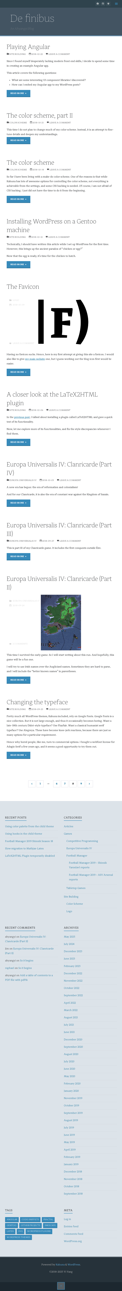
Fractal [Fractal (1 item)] (48, 1219)
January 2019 (71, 1164)
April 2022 (70, 1003)
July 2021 (69, 1025)
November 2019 (73, 1098)
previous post (22, 417)
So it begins (26, 960)
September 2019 (73, 1113)
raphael (9, 968)
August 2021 (71, 1017)
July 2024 (69, 944)
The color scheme (30, 163)
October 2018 (71, 1186)
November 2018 (73, 1179)
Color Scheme (18, 123)
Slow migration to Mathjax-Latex (24, 848)
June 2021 (69, 1032)
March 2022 (71, 1010)
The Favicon (23, 287)
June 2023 (69, 959)
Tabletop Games (75, 888)
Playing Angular (28, 47)
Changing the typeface (37, 703)
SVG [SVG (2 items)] (20, 1231)
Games (68, 834)
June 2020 (69, 1069)
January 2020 (71, 1091)
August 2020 (71, 1054)
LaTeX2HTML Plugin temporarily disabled (30, 856)
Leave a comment (59, 54)
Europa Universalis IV (23, 480)
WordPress (74, 1265)
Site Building (17, 54)
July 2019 (69, 1128)
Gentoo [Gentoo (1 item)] (11, 1225)
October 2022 (71, 988)
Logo (16, 300)
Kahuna (60, 1265)
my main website (35, 359)
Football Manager (76, 856)
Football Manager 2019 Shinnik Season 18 (29, 841)
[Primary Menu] (116, 4)
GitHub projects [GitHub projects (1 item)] (30, 1225)
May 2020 (69, 1076)
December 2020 (73, 1039)
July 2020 (69, 1061)
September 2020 (73, 1047)
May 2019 (69, 1142)
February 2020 (72, 1083)
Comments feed (73, 1234)
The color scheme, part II (40, 116)
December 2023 (73, 951)
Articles (68, 826)
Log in (67, 1219)
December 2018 (73, 1172)
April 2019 (70, 1150)
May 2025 (69, 937)
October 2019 (71, 1105)
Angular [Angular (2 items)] (12, 1219)
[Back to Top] (61, 1286)
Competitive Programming (82, 841)
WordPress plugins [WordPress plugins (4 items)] (39, 1231)
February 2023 (72, 966)
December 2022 (73, 973)
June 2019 (69, 1135)
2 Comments (20, 644)
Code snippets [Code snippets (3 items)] (30, 1219)
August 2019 (71, 1120)
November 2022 (73, 981)
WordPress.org (73, 1241)
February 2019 (72, 1157)
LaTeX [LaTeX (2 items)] (10, 1231)
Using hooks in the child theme (23, 834)
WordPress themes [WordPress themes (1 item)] (18, 1237)
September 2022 (73, 995)
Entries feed (71, 1226)
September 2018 (73, 1194)
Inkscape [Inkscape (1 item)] (50, 1225)
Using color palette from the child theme (29, 826)
